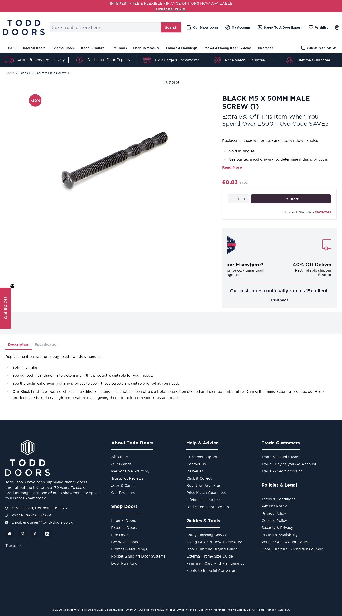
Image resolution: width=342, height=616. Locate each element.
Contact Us (196, 464)
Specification (47, 344)
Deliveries (194, 471)
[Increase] (244, 198)
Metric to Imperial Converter (210, 570)
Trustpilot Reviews (127, 478)
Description (18, 344)
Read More (232, 167)
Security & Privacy (277, 528)
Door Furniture (92, 48)
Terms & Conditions (278, 499)
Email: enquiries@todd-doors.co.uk (39, 522)
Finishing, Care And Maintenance (215, 563)
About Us (119, 457)
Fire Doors (119, 48)
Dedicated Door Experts (108, 60)
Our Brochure (123, 493)
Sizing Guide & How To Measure (214, 542)
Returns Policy (274, 506)
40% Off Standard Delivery (41, 60)
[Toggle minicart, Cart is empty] (337, 27)
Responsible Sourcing (130, 471)
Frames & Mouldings (181, 48)
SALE (12, 48)
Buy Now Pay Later (203, 485)
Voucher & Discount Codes (285, 542)
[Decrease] (232, 198)
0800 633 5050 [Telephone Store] (318, 48)
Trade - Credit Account (282, 471)
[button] (5, 308)
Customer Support (202, 457)
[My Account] (237, 27)
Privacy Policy (274, 513)
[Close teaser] (12, 286)
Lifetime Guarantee (313, 60)
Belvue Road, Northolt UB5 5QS (36, 508)
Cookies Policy (274, 520)
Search (171, 27)
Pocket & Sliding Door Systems (227, 48)
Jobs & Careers (124, 485)
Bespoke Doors (124, 542)
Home (9, 73)
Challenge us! (279, 275)
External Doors (63, 48)
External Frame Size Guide (209, 556)
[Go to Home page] (24, 27)
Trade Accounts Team (280, 457)
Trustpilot (171, 82)
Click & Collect (199, 478)
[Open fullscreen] (115, 158)
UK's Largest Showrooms (177, 60)
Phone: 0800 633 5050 (28, 515)
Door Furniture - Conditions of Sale (292, 549)
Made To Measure (146, 48)
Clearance (265, 48)
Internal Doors (34, 48)
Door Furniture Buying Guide (211, 549)
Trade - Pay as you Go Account (289, 464)
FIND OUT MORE (171, 9)
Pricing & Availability (279, 535)
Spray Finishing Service (206, 535)
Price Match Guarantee (245, 60)
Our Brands (121, 464)
